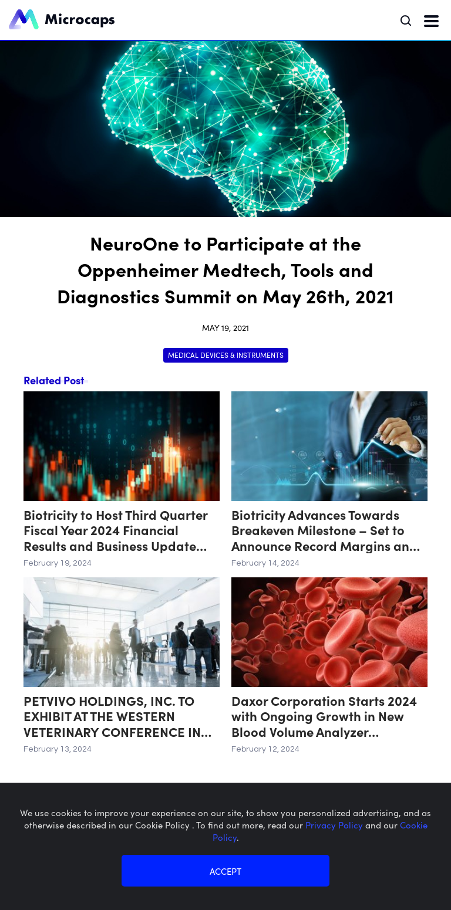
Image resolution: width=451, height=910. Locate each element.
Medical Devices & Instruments (226, 355)
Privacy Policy (335, 824)
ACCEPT (225, 871)
